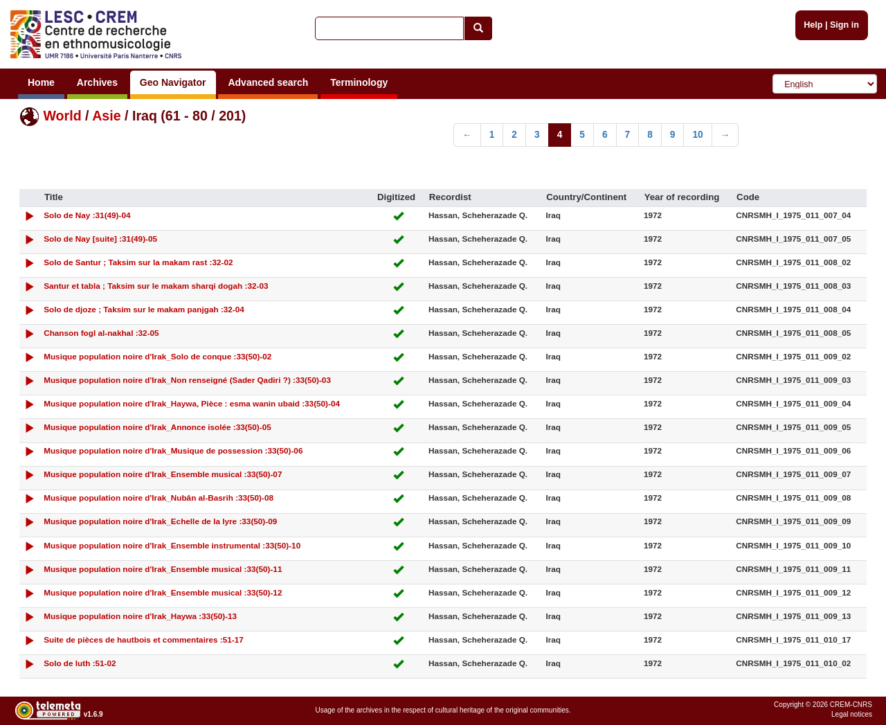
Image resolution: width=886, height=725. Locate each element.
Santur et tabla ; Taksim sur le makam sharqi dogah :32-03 (156, 285)
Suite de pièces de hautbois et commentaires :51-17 (144, 639)
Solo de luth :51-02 (80, 663)
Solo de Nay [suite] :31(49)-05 (100, 238)
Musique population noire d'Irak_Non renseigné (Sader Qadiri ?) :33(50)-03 (187, 379)
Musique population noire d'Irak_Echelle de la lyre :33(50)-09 (160, 521)
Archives (97, 82)
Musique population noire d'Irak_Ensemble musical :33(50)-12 (163, 592)
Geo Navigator (173, 82)
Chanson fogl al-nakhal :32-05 (101, 332)
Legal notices (851, 714)
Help (813, 25)
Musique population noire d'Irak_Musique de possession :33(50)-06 (173, 450)
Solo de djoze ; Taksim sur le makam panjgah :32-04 (144, 309)
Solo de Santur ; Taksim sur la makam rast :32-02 (138, 262)
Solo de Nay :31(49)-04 (87, 215)
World (62, 115)
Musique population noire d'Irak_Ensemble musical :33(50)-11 (163, 568)
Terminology (359, 82)
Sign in (844, 25)
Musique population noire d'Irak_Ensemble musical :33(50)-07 (163, 473)
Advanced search (268, 82)
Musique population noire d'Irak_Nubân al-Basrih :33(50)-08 (158, 497)
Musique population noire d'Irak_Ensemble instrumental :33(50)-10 (172, 545)
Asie (106, 115)
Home (41, 82)
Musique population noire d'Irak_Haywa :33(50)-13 (140, 615)
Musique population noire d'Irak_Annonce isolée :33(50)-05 (157, 426)
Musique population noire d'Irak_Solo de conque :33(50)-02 (157, 356)
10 (697, 134)
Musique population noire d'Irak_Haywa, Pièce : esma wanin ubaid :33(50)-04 (192, 403)
